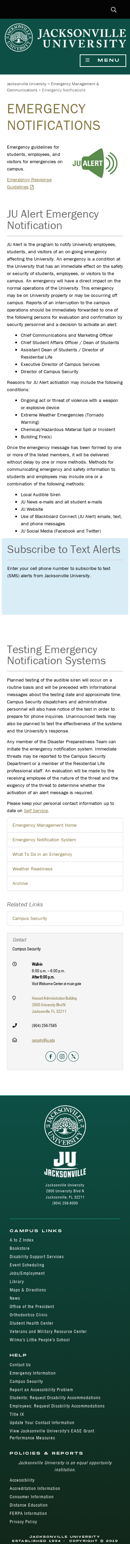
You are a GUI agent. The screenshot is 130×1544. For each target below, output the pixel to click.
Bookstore (20, 1248)
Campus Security (29, 918)
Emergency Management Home (44, 825)
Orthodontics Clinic (28, 1315)
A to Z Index (22, 1240)
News (15, 1298)
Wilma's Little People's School (40, 1340)
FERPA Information (28, 1513)
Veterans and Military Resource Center (48, 1331)
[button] (114, 10)
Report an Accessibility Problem (41, 1390)
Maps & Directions (28, 1290)
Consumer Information (32, 1497)
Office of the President (32, 1306)
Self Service (36, 810)
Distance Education (29, 1505)
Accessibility (22, 1480)
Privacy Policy (23, 1522)
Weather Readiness (32, 869)
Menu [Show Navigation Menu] (103, 60)
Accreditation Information (35, 1488)
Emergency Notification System (44, 839)
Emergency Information (33, 1373)
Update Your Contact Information (42, 1422)
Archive (20, 883)
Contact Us (20, 1365)
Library (17, 1281)
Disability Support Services (37, 1257)
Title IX (17, 1414)
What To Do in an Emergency (42, 854)
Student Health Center (32, 1323)
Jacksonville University (26, 83)
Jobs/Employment (27, 1273)
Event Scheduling (27, 1265)
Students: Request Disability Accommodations (55, 1398)
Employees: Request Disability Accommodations (57, 1406)
